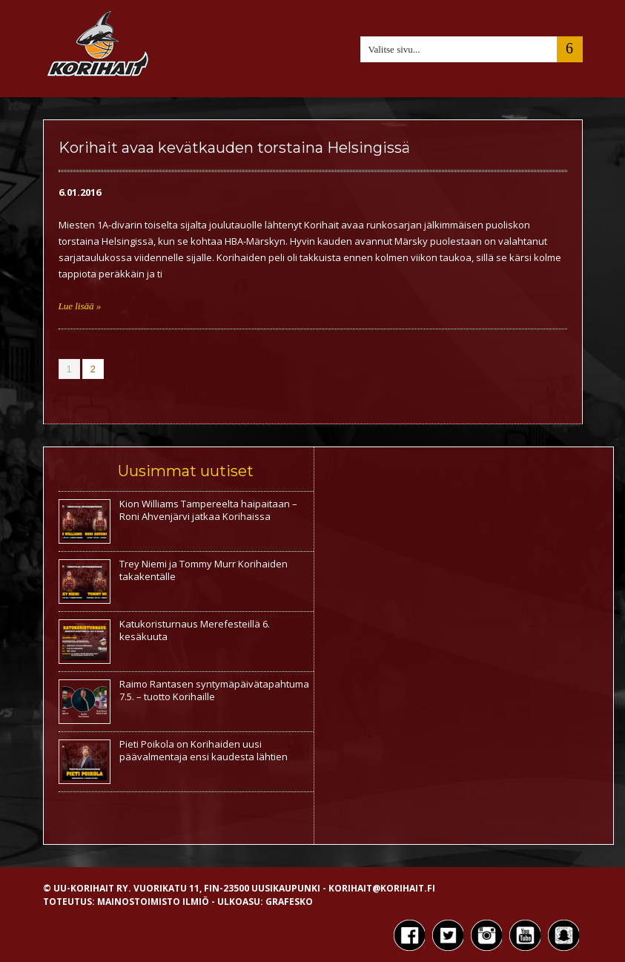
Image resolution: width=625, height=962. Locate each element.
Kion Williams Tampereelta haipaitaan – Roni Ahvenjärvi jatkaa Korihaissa (208, 510)
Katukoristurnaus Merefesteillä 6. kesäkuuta (194, 630)
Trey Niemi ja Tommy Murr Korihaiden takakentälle (203, 570)
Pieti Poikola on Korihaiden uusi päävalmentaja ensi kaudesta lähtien (203, 750)
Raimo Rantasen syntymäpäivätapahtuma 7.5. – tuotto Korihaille (214, 690)
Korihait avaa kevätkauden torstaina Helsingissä (234, 148)
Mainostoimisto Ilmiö (153, 901)
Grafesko (289, 901)
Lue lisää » (80, 306)
